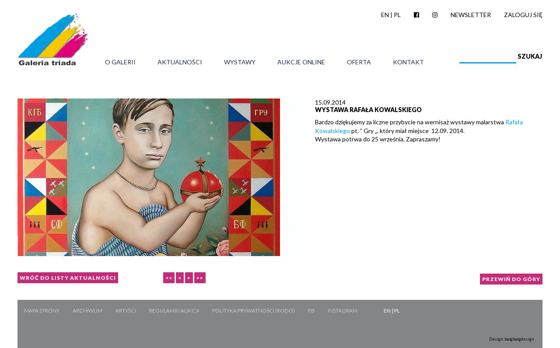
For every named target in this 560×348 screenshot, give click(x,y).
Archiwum (87, 310)
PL (397, 14)
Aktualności (180, 62)
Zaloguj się (523, 14)
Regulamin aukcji (174, 310)
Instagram (342, 310)
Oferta (359, 62)
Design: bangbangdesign (511, 339)
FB (311, 310)
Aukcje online (301, 62)
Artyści (126, 310)
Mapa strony (42, 310)
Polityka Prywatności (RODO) (253, 310)
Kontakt (408, 62)
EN (385, 14)
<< (168, 277)
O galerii (120, 62)
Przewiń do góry (511, 279)
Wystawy (240, 62)
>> (199, 277)
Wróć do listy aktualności (68, 277)
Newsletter (471, 14)
